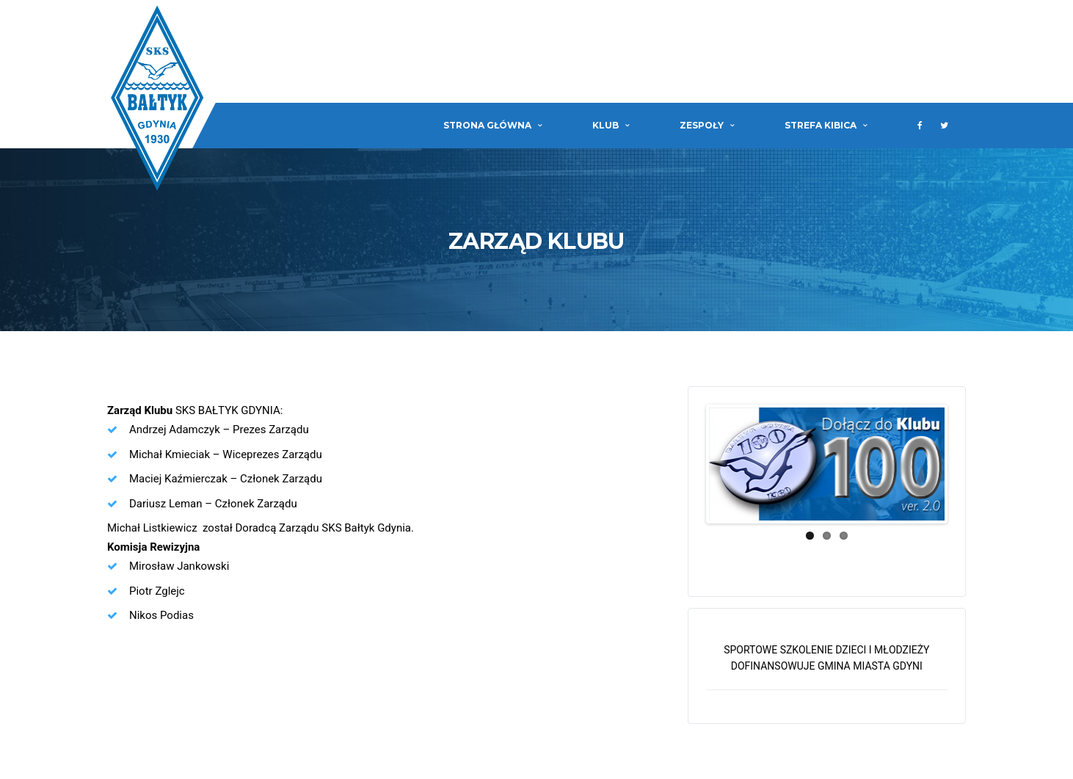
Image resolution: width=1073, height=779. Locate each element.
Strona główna (487, 125)
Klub (605, 125)
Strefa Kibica (820, 125)
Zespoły (702, 125)
